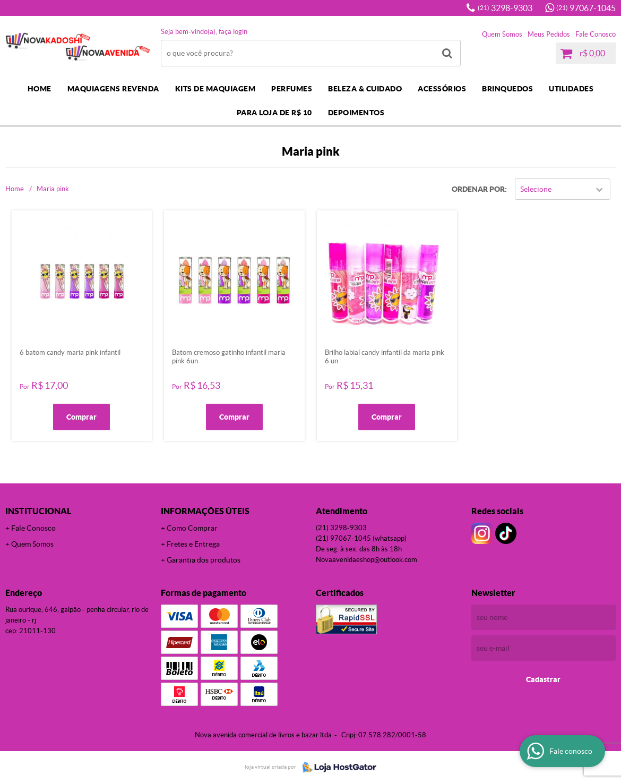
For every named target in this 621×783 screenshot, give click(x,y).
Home (39, 88)
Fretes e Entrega (193, 544)
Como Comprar (192, 528)
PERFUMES (291, 88)
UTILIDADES (571, 88)
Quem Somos (502, 34)
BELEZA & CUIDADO (365, 88)
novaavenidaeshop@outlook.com (366, 560)
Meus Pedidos (549, 34)
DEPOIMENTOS (356, 112)
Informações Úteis (205, 511)
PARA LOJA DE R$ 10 (274, 112)
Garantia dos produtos (203, 560)
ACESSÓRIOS (442, 88)
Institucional (38, 511)
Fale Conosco (595, 34)
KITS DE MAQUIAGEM (215, 88)
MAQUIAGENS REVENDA (113, 88)
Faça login (233, 32)
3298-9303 (505, 8)
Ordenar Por (478, 189)
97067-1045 (586, 8)
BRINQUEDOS (507, 88)
